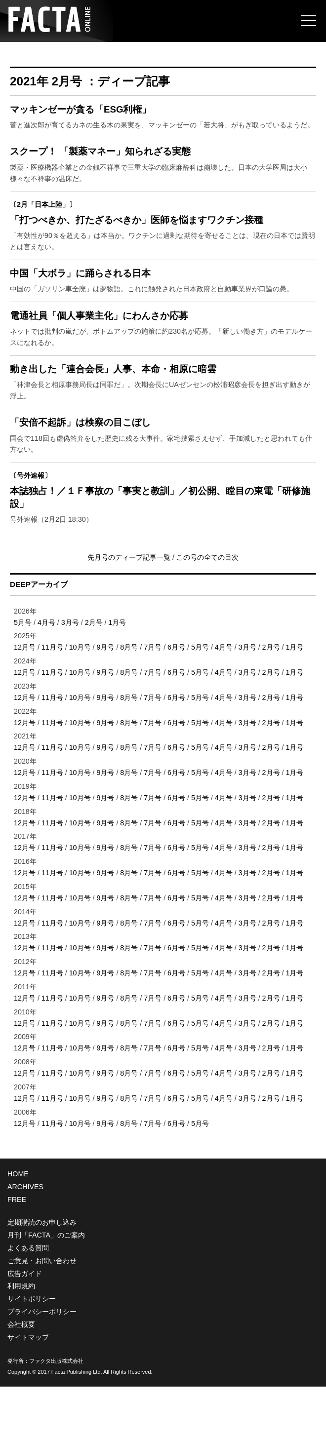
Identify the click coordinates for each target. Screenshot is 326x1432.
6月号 (176, 693)
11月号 (52, 693)
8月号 (129, 693)
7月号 (153, 693)
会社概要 (21, 1370)
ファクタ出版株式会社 (56, 1406)
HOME (18, 1220)
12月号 (25, 693)
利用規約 (21, 1332)
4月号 (46, 668)
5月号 (23, 668)
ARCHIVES (25, 1233)
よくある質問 (28, 1293)
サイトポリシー (31, 1345)
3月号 (70, 668)
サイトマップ (28, 1383)
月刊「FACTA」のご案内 (46, 1280)
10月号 (80, 693)
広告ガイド (24, 1319)
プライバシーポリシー (42, 1357)
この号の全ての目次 (207, 603)
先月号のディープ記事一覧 (129, 603)
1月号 (117, 668)
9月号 (105, 693)
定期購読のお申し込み (42, 1268)
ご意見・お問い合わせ (42, 1306)
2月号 (94, 668)
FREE (16, 1245)
